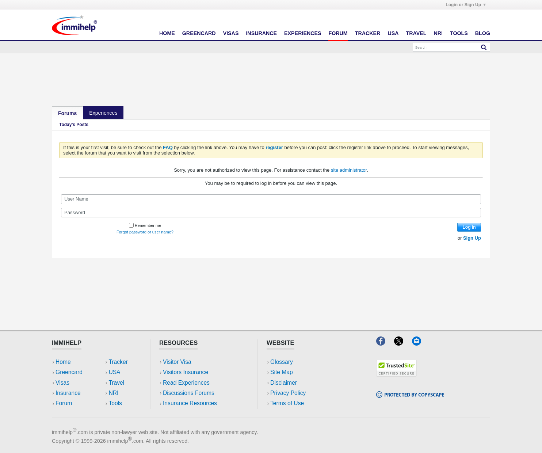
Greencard (199, 33)
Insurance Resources (190, 403)
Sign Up (472, 238)
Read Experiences (186, 383)
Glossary (281, 362)
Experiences (302, 33)
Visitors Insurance (185, 372)
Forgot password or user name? (145, 232)
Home (167, 33)
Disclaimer (283, 383)
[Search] (451, 47)
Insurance (261, 33)
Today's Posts (73, 124)
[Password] (271, 212)
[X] (403, 343)
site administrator (349, 170)
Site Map (281, 372)
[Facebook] (385, 343)
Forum (337, 33)
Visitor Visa (177, 362)
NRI (438, 33)
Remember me (145, 225)
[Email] (420, 343)
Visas (231, 33)
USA (393, 33)
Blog (482, 33)
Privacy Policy (288, 393)
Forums (67, 113)
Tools (459, 33)
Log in (469, 227)
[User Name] (271, 199)
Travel (416, 33)
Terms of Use (287, 403)
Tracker (368, 33)
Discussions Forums (188, 393)
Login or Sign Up (466, 4)
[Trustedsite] (396, 374)
